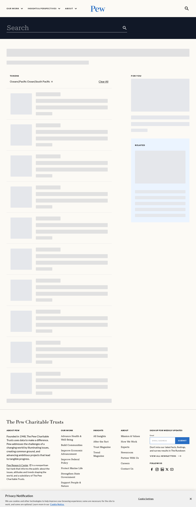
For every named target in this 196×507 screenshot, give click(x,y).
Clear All (103, 81)
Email (152, 435)
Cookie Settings (146, 501)
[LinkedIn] (162, 469)
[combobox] (64, 28)
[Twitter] (167, 469)
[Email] (162, 440)
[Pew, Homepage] (98, 8)
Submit (182, 440)
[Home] (35, 422)
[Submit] (124, 28)
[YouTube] (172, 469)
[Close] (190, 501)
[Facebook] (152, 469)
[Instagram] (157, 469)
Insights (98, 430)
